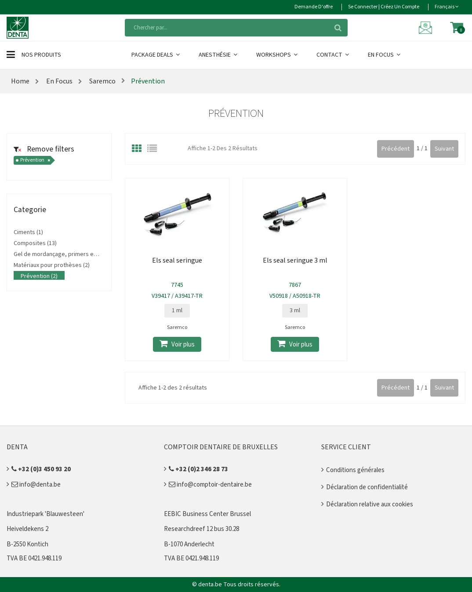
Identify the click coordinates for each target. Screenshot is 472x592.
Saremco (102, 81)
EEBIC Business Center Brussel (207, 514)
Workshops (277, 55)
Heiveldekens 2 (27, 529)
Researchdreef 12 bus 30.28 (201, 529)
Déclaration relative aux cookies (369, 504)
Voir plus (177, 344)
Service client (346, 447)
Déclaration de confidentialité (367, 487)
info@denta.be (36, 484)
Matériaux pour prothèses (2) (52, 265)
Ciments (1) (28, 232)
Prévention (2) (39, 276)
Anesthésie (219, 55)
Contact (333, 55)
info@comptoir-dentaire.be (210, 484)
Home (20, 81)
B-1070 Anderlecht (189, 544)
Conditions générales (355, 470)
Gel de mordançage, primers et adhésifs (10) (72, 254)
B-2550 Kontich (27, 544)
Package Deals (156, 55)
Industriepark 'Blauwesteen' (45, 514)
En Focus (385, 55)
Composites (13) (35, 243)
